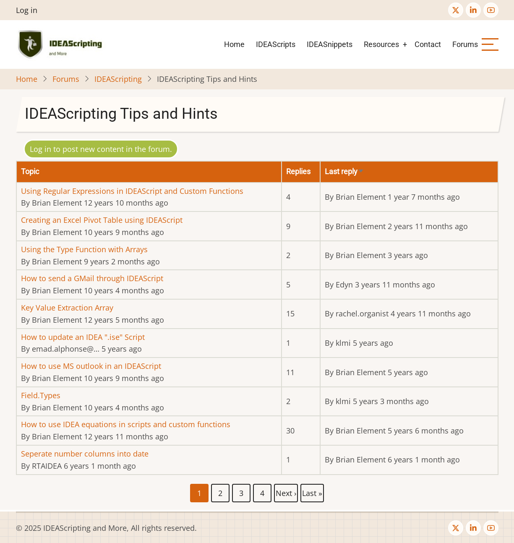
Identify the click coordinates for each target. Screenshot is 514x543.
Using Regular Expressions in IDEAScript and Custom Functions (132, 191)
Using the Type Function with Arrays (84, 249)
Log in (26, 10)
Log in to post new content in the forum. (101, 149)
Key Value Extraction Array (67, 308)
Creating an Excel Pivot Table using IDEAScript (102, 220)
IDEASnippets (329, 44)
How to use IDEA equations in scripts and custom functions (125, 424)
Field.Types (40, 395)
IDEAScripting (118, 79)
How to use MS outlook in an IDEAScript (91, 366)
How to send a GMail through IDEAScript (92, 278)
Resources (381, 44)
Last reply (344, 171)
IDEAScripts (275, 44)
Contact (428, 44)
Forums (465, 44)
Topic (30, 171)
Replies (298, 171)
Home (234, 44)
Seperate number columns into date (85, 454)
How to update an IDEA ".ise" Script (83, 337)
